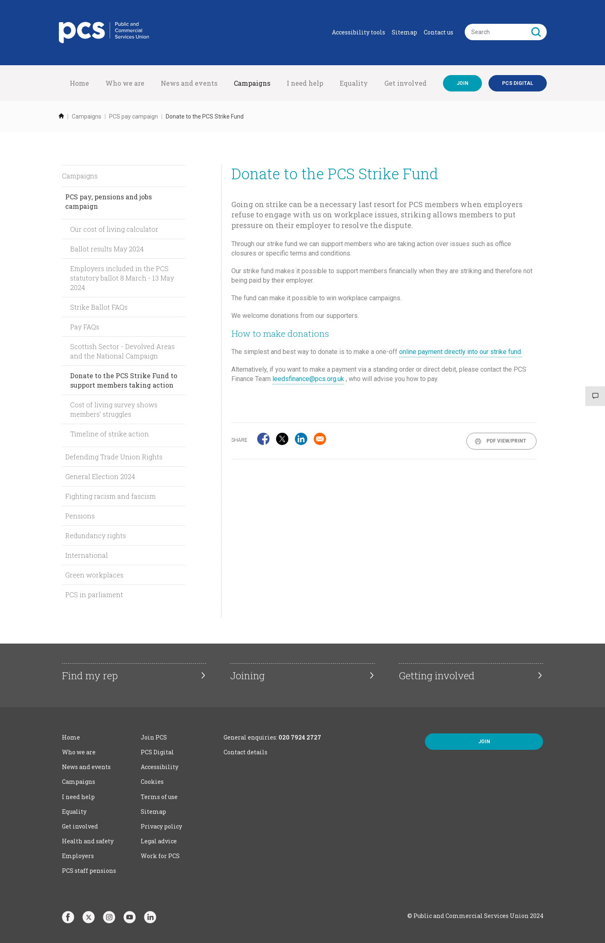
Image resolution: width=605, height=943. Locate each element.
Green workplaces (94, 575)
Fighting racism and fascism (110, 496)
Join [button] (484, 741)
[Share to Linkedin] (301, 439)
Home (79, 83)
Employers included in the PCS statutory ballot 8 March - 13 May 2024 (122, 278)
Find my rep (90, 675)
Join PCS (154, 737)
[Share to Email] (320, 439)
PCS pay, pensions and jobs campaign (108, 201)
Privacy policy (161, 826)
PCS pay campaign (133, 116)
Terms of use (159, 797)
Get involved (405, 83)
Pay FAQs (84, 326)
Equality (354, 83)
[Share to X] (282, 439)
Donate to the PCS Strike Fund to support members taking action (123, 380)
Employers (78, 856)
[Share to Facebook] (263, 439)
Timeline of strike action (109, 433)
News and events (189, 83)
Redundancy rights (95, 535)
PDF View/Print (506, 441)
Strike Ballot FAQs (99, 307)
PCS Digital (157, 752)
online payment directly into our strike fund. (460, 352)
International (86, 555)
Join (462, 83)
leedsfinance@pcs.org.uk (308, 379)
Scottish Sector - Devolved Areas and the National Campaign (122, 351)
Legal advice (159, 841)
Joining (247, 675)
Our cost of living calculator (114, 229)
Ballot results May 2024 (107, 248)
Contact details (245, 752)
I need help (305, 83)
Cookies (152, 781)
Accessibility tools (358, 32)
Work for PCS (160, 856)
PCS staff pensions (89, 871)
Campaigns (252, 83)
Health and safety (88, 841)
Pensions (80, 515)
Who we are (124, 83)
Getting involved (437, 675)
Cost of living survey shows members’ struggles (114, 409)
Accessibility (159, 767)
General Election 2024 (100, 476)
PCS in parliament (94, 594)
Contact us (438, 32)
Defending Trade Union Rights (113, 456)
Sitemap (404, 32)
